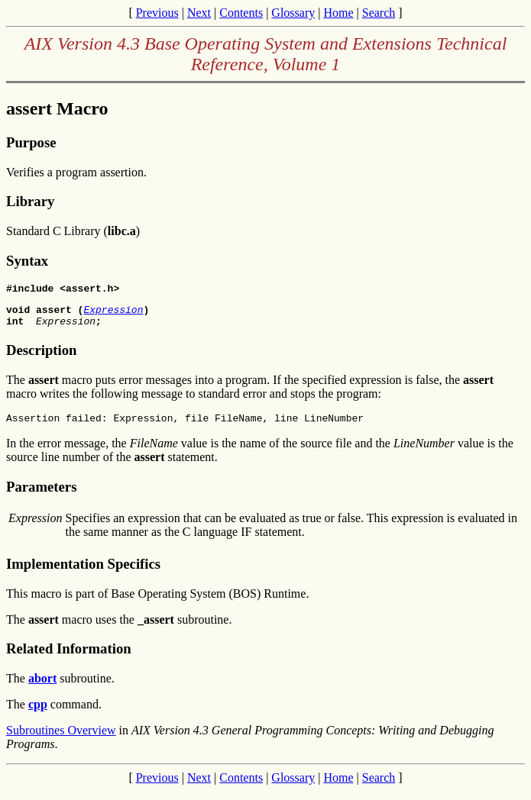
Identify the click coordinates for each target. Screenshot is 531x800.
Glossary (293, 12)
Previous (157, 12)
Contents (241, 12)
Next (199, 12)
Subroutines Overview (61, 739)
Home (338, 12)
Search (379, 12)
